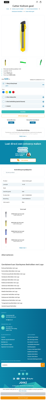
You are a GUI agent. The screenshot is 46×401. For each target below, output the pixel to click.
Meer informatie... (23, 391)
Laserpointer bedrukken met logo (10, 294)
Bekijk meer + (23, 136)
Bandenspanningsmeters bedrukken (11, 288)
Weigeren (23, 393)
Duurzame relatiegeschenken (35, 359)
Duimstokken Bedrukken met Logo (11, 271)
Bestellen (23, 111)
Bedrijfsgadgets (32, 346)
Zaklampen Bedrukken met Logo (10, 279)
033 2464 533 (23, 148)
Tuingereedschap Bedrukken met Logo (12, 303)
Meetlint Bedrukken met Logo (9, 291)
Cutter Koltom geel (29, 11)
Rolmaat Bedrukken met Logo (10, 268)
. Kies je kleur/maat (10, 84)
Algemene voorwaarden (7, 346)
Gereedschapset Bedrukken (9, 306)
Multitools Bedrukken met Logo (10, 282)
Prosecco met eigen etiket (34, 349)
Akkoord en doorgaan (23, 398)
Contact (3, 337)
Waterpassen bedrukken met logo (11, 297)
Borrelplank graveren (33, 342)
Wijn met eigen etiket (33, 337)
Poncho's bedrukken (33, 356)
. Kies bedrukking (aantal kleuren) (14, 101)
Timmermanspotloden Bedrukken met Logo (13, 274)
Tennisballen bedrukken (33, 344)
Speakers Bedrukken (33, 354)
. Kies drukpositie (9, 97)
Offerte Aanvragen (23, 116)
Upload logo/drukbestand (8, 339)
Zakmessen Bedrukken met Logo (10, 285)
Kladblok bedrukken (33, 351)
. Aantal (7, 106)
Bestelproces (4, 342)
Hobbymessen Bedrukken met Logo (11, 300)
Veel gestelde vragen (6, 344)
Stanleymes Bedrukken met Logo (10, 277)
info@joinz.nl (23, 151)
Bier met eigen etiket (33, 339)
